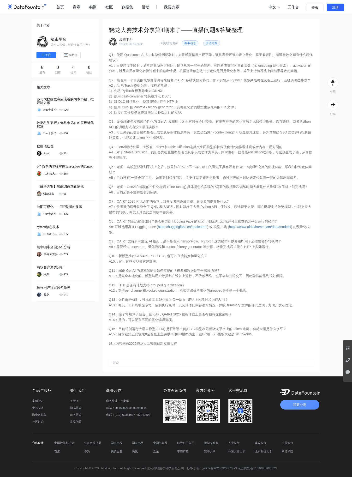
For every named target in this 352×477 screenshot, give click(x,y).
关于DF (75, 401)
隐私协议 (76, 408)
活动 (145, 7)
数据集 (127, 7)
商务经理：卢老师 (117, 401)
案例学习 (38, 401)
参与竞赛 (38, 408)
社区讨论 (38, 421)
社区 (109, 7)
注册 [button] (335, 7)
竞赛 (76, 7)
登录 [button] (314, 7)
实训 (93, 7)
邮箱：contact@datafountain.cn (126, 408)
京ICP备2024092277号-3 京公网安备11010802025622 (240, 468)
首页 (60, 7)
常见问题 (76, 421)
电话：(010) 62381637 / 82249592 (128, 415)
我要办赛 (171, 7)
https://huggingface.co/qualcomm (182, 227)
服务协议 (76, 415)
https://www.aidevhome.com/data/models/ (260, 227)
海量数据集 (39, 415)
